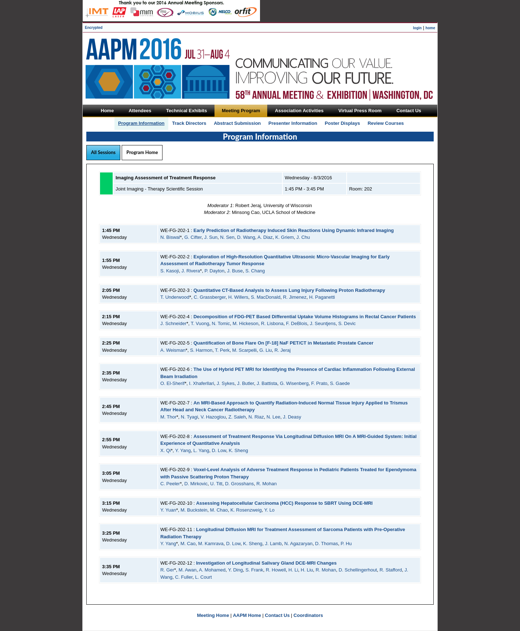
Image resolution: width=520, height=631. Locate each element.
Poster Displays (342, 123)
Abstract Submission (237, 123)
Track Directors (189, 123)
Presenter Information (292, 123)
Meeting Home (213, 615)
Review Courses (386, 123)
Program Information (141, 123)
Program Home (142, 152)
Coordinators (308, 615)
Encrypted (94, 28)
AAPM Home (247, 615)
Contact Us (277, 615)
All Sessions (103, 152)
